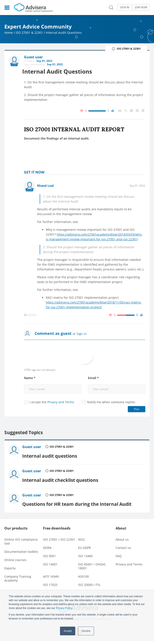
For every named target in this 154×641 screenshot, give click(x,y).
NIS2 (81, 536)
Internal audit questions (50, 455)
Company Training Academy (17, 575)
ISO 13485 (85, 552)
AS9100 (83, 573)
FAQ (118, 552)
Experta (9, 564)
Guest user (32, 447)
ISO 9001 (49, 552)
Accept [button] (68, 631)
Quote (30, 315)
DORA (47, 544)
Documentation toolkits (21, 548)
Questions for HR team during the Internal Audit (77, 500)
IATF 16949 (51, 573)
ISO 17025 (50, 581)
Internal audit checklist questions (61, 477)
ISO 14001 (50, 560)
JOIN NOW (141, 7)
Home (8, 32)
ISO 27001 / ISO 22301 (59, 536)
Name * (30, 378)
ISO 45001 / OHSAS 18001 (92, 562)
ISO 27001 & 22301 (29, 32)
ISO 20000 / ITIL (89, 581)
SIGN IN (124, 7)
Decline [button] (86, 631)
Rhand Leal (45, 186)
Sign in (82, 334)
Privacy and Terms (60, 402)
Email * (93, 378)
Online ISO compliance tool (21, 538)
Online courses (15, 556)
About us (122, 536)
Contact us (123, 544)
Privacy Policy (64, 608)
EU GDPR (84, 544)
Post (136, 409)
